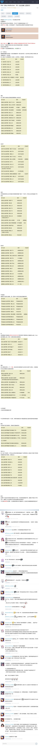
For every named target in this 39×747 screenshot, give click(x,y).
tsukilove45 (8, 518)
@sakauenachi (8, 550)
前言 (3, 13)
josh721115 (8, 721)
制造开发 (28, 13)
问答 (14, 2)
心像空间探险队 (9, 29)
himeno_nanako (8, 526)
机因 (10, 2)
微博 (37, 7)
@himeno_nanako (9, 533)
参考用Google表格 (8, 19)
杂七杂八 (10, 16)
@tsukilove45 (8, 529)
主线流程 (8, 13)
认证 (37, 2)
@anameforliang (9, 571)
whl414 (7, 733)
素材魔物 (4, 16)
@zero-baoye (8, 565)
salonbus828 (8, 635)
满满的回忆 (8, 35)
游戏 (6, 2)
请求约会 (22, 13)
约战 (19, 2)
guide (2, 10)
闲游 (23, 2)
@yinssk (7, 736)
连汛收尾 (17, 16)
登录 (33, 2)
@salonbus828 (8, 638)
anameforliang (3, 7)
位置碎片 (15, 13)
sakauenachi (8, 546)
